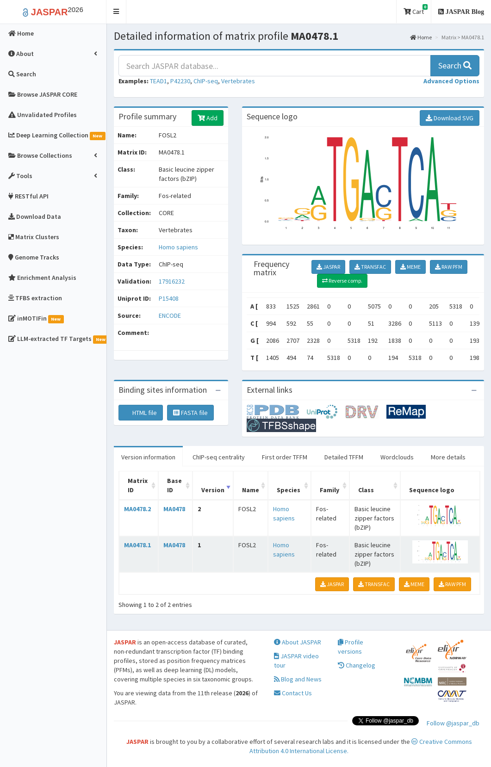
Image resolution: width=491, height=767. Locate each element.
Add (208, 118)
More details (448, 457)
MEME (410, 266)
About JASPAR (297, 642)
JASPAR (328, 266)
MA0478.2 (137, 509)
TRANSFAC (370, 266)
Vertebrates (238, 81)
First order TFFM (284, 457)
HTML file (140, 412)
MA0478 (174, 509)
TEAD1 (158, 81)
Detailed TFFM (343, 457)
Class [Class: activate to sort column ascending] (366, 490)
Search (455, 65)
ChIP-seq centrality (219, 457)
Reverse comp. (342, 280)
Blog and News (298, 679)
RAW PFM (448, 266)
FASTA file (190, 412)
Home (421, 37)
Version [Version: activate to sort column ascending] (212, 490)
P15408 (169, 298)
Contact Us (293, 693)
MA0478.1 (137, 545)
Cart (416, 10)
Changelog (356, 665)
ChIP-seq (205, 81)
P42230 (180, 81)
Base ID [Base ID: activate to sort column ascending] (174, 485)
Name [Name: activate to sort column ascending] (250, 490)
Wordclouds (397, 457)
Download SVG (449, 118)
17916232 (172, 281)
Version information (148, 457)
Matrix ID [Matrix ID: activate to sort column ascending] (138, 485)
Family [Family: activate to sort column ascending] (329, 490)
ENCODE (170, 315)
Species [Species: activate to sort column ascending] (288, 490)
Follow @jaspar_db (453, 723)
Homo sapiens (178, 247)
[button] (116, 12)
